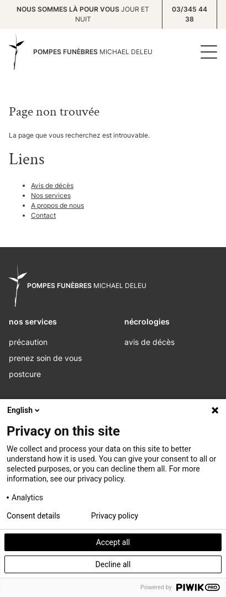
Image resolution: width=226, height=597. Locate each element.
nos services (33, 321)
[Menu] (206, 52)
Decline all (113, 564)
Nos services (51, 195)
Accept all (113, 542)
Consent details (33, 515)
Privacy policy (114, 515)
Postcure (25, 374)
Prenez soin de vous (45, 358)
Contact (43, 215)
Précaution (28, 342)
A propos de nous (57, 205)
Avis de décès (52, 185)
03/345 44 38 (189, 14)
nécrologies (147, 321)
